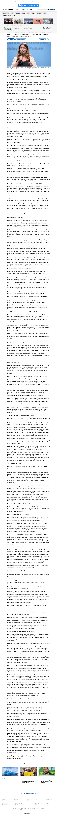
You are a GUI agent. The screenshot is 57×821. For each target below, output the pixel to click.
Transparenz (48, 803)
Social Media (27, 800)
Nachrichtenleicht (5, 803)
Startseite (3, 13)
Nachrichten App (17, 804)
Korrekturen (48, 804)
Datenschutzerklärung (25, 808)
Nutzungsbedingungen (34, 808)
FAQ (36, 799)
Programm (17, 9)
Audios (15, 800)
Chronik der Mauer (36, 809)
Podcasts (23, 9)
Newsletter (37, 800)
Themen (4, 9)
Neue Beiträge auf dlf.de (6, 804)
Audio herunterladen (21, 39)
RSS (36, 804)
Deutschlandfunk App (18, 803)
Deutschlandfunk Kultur (27, 1)
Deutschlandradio (18, 1)
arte (30, 809)
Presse (47, 800)
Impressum (42, 808)
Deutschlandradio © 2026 (28, 813)
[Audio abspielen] (11, 39)
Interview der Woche (10, 13)
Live (52, 9)
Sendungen (10, 9)
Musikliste (37, 803)
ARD (21, 809)
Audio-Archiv (29, 9)
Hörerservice (27, 799)
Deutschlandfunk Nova (37, 1)
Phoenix (27, 809)
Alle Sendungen (5, 800)
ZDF (23, 809)
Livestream (16, 799)
